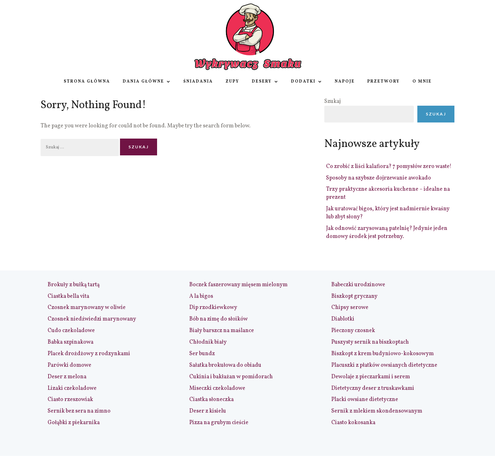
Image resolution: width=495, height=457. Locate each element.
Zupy (232, 81)
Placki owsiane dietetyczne (364, 399)
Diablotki (342, 319)
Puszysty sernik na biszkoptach (370, 342)
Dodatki (306, 81)
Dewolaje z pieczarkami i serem (370, 377)
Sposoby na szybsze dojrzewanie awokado (378, 178)
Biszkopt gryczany (354, 296)
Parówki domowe (69, 365)
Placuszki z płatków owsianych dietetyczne (384, 365)
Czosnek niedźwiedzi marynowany (92, 319)
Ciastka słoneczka (211, 399)
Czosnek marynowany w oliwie (87, 307)
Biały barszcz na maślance (221, 331)
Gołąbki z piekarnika (74, 423)
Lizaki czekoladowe (72, 388)
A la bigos (201, 296)
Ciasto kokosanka (353, 423)
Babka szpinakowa (70, 342)
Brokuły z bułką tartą (74, 285)
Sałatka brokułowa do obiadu (225, 365)
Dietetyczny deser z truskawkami (372, 388)
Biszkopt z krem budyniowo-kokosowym (382, 354)
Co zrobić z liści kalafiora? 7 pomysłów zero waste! (389, 166)
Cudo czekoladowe (71, 331)
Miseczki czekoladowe (217, 388)
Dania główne (147, 81)
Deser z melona (67, 377)
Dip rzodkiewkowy (213, 307)
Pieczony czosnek (353, 331)
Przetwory (383, 81)
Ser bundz (202, 354)
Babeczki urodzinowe (358, 285)
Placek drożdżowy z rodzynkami (89, 354)
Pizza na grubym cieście (218, 423)
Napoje (345, 81)
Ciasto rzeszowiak (70, 399)
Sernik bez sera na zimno (79, 411)
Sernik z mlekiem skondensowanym (376, 411)
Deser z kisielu (207, 411)
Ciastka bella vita (68, 296)
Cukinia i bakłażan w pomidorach (231, 377)
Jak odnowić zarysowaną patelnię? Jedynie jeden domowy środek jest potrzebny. (386, 232)
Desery (265, 81)
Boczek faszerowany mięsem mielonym (238, 285)
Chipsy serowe (349, 307)
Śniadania (198, 81)
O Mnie (422, 81)
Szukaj (332, 101)
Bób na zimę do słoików (218, 319)
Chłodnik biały (208, 342)
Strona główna (87, 81)
